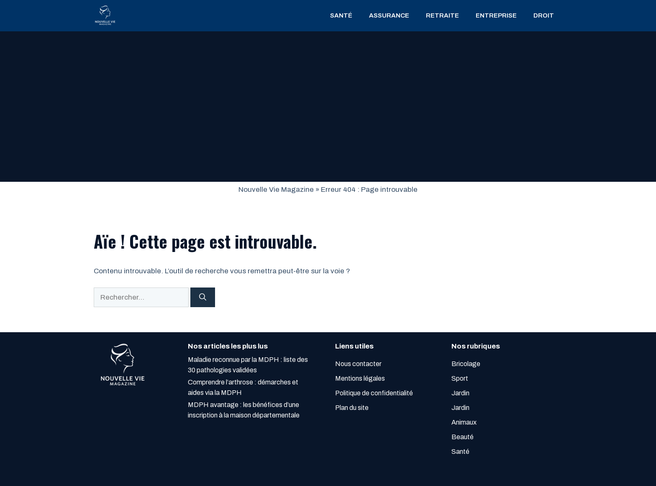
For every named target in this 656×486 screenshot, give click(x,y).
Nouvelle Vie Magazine (276, 189)
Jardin (460, 393)
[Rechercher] (202, 298)
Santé (341, 15)
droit (543, 15)
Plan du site (352, 407)
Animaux (464, 422)
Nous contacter (358, 363)
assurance (389, 15)
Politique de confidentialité (374, 393)
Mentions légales (360, 378)
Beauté (462, 436)
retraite (442, 15)
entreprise (496, 15)
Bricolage (465, 363)
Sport (459, 378)
